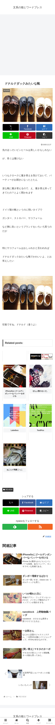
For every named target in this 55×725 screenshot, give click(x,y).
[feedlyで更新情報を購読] (14, 527)
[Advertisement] (27, 45)
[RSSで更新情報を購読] (40, 527)
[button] (44, 135)
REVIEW (7, 490)
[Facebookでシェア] (27, 127)
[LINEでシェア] (11, 135)
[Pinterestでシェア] (27, 135)
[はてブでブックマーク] (44, 127)
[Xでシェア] (11, 127)
